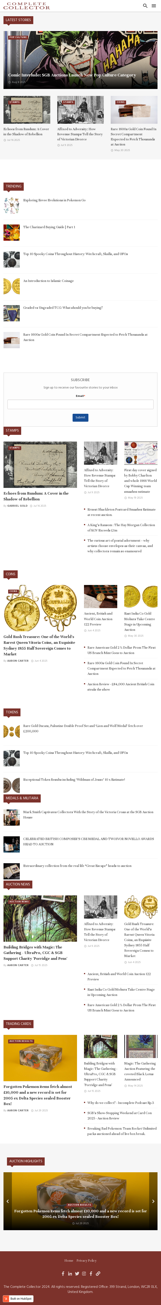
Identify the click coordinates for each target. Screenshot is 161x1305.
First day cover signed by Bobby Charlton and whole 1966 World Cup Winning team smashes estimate (140, 480)
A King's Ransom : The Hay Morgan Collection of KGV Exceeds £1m (121, 527)
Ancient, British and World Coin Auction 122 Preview (98, 618)
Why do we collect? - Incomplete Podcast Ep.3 (120, 1103)
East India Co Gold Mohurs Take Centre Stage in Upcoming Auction (139, 621)
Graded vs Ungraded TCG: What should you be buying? (63, 308)
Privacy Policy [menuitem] (87, 1261)
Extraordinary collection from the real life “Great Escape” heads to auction (77, 866)
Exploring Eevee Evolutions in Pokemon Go (54, 200)
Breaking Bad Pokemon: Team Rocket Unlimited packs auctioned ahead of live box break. (122, 1131)
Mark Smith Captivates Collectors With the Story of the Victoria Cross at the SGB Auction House (88, 814)
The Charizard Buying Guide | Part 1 (49, 227)
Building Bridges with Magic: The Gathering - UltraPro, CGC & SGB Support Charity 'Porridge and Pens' (35, 953)
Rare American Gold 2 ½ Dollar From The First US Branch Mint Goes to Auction (121, 650)
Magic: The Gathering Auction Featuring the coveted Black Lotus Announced (140, 1071)
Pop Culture (18, 37)
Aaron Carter (18, 661)
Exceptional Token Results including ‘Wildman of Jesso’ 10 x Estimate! (74, 779)
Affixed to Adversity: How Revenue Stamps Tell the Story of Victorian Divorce (80, 134)
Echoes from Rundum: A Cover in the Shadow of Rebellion (26, 131)
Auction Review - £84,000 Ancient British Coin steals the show (120, 687)
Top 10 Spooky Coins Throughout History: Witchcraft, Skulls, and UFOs (75, 254)
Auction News (19, 902)
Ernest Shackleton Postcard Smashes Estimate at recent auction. (121, 512)
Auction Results (21, 1041)
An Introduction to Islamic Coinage (48, 281)
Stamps (15, 102)
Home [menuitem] (68, 1261)
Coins (121, 102)
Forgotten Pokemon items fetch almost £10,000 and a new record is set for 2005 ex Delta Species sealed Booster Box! (37, 1095)
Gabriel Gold (17, 506)
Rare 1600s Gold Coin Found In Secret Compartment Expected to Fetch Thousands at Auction (133, 136)
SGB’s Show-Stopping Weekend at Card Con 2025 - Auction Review (119, 1115)
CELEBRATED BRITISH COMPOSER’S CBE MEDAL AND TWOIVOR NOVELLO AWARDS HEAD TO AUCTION (88, 841)
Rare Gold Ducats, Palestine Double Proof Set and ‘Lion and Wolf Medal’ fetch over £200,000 (83, 728)
